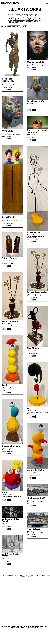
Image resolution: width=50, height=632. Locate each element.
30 (27, 575)
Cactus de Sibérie (35, 470)
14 (10, 575)
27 (23, 575)
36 (33, 575)
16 (12, 575)
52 (20, 576)
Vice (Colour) (33, 529)
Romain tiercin (6, 83)
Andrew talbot (31, 134)
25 (21, 575)
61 (30, 576)
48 (47, 575)
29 (26, 575)
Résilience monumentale (9, 80)
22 (18, 575)
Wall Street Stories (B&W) (11, 555)
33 (30, 575)
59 (28, 576)
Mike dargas (30, 64)
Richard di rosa (6, 219)
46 (44, 575)
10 (6, 575)
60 (29, 576)
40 (38, 575)
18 (14, 575)
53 (21, 576)
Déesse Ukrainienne (12, 446)
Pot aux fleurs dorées (37, 292)
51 (19, 576)
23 (19, 575)
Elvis (29, 409)
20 (16, 575)
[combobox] (14, 27)
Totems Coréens (10, 258)
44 (42, 575)
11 (7, 575)
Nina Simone (33, 348)
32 (29, 575)
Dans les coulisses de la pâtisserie (37, 131)
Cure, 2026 (7, 131)
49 (48, 575)
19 (15, 575)
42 (40, 575)
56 (24, 576)
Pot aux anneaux (10, 321)
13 (9, 575)
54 (22, 576)
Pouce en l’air (33, 233)
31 (28, 575)
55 (23, 576)
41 (39, 575)
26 (22, 575)
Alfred (5, 493)
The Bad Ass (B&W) (36, 498)
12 (8, 575)
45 (43, 575)
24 (20, 575)
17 (13, 575)
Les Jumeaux (8, 217)
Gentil (5, 385)
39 (37, 575)
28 (24, 575)
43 (41, 575)
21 (17, 575)
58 (27, 576)
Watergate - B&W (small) (10, 520)
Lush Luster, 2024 (35, 101)
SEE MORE (25, 569)
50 (49, 575)
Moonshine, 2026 (35, 62)
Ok (25, 630)
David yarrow (30, 500)
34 (31, 575)
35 (32, 575)
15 (11, 575)
